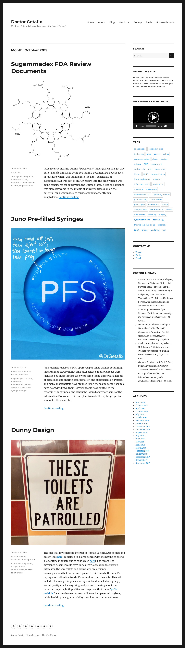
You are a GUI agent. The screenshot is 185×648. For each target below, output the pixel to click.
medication (16, 381)
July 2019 (140, 414)
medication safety (19, 179)
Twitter (139, 255)
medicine (138, 189)
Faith (149, 22)
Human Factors (165, 22)
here (59, 556)
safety (165, 204)
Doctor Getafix (26, 21)
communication (141, 159)
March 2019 (141, 417)
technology (158, 220)
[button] (153, 117)
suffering (152, 214)
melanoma (151, 189)
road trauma (153, 204)
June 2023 (140, 402)
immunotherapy (142, 179)
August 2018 (141, 432)
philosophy (139, 204)
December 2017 (143, 457)
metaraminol (17, 384)
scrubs (169, 209)
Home (90, 22)
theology (162, 225)
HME (145, 174)
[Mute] (165, 126)
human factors (158, 174)
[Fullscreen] (170, 126)
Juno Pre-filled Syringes (47, 218)
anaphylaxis (17, 176)
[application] (153, 117)
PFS (19, 387)
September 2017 (143, 463)
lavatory (29, 570)
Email (138, 258)
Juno (30, 378)
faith (150, 169)
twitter (20, 573)
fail (25, 378)
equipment (156, 164)
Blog (112, 22)
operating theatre (161, 194)
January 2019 (142, 423)
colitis (29, 563)
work (164, 230)
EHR (146, 164)
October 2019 (142, 411)
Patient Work (156, 199)
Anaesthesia (17, 371)
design (19, 378)
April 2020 (140, 408)
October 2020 (142, 405)
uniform (155, 230)
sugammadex (26, 185)
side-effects (139, 214)
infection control (142, 184)
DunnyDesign (17, 570)
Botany (138, 22)
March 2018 (141, 448)
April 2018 (140, 445)
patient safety (140, 199)
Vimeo (138, 252)
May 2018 (140, 442)
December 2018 (143, 426)
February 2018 (142, 451)
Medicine (124, 22)
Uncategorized (28, 559)
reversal (14, 185)
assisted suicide (155, 149)
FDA (31, 176)
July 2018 (140, 436)
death (155, 159)
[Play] (136, 126)
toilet (13, 573)
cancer (157, 154)
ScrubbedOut (156, 209)
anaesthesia (140, 149)
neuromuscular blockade (23, 182)
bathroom (16, 563)
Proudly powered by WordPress (41, 635)
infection (157, 179)
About (101, 22)
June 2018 (140, 439)
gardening (160, 169)
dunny (21, 566)
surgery (162, 214)
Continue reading (69, 197)
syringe (22, 390)
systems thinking (142, 220)
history (137, 174)
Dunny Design (32, 429)
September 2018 (143, 429)
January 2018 (141, 454)
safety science (140, 209)
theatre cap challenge (144, 225)
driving (137, 164)
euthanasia (139, 169)
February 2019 (142, 420)
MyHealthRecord (142, 194)
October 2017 (142, 460)
